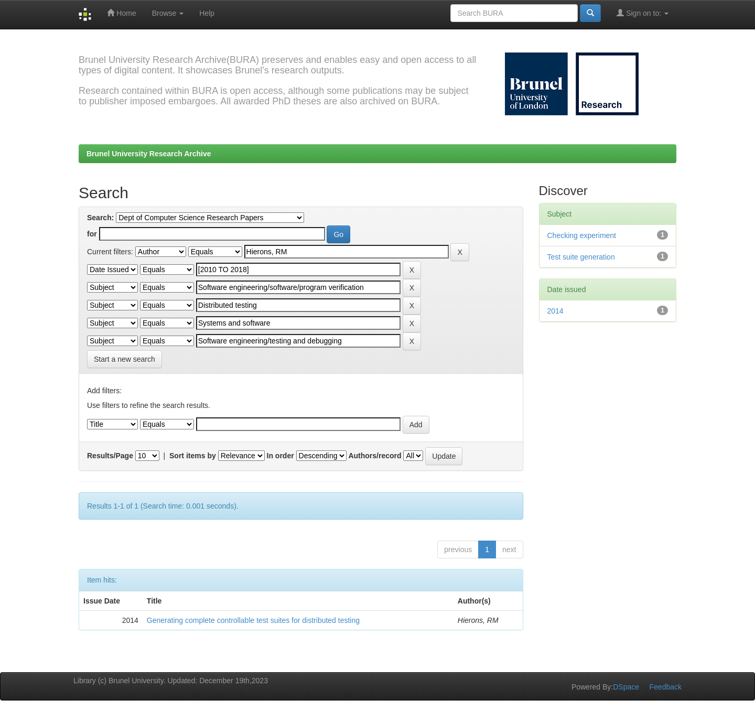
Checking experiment (582, 235)
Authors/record (374, 455)
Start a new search (124, 359)
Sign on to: (642, 12)
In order (280, 455)
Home (121, 12)
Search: (100, 217)
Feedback (666, 687)
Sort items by (192, 455)
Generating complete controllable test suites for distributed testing (253, 620)
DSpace (626, 687)
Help (206, 13)
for (92, 234)
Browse (168, 13)
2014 (555, 311)
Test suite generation (581, 257)
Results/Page (110, 455)
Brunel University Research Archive (149, 153)
